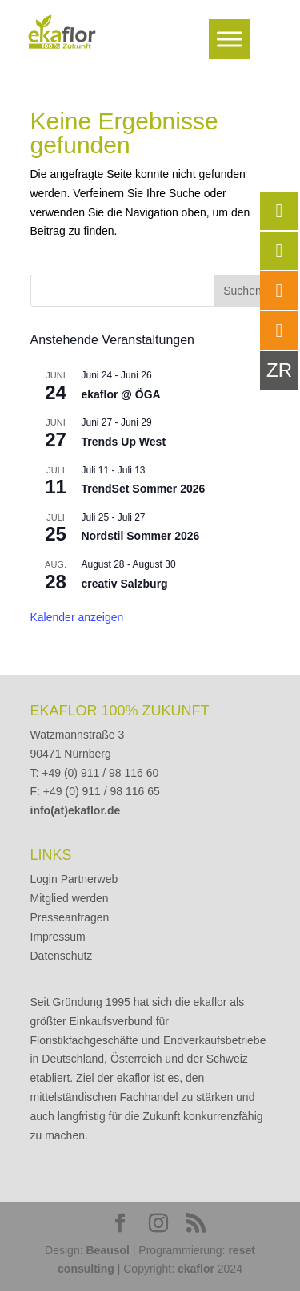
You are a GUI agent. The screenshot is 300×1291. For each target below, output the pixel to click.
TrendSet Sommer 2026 (144, 488)
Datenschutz (61, 955)
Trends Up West (124, 441)
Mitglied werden (69, 898)
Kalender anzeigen (77, 617)
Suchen (242, 290)
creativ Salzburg (125, 583)
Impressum (58, 936)
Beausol (107, 1250)
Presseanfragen (70, 917)
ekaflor (196, 1268)
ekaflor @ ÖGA (121, 394)
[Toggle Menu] (229, 38)
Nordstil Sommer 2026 (141, 535)
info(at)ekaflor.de (75, 810)
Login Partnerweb (74, 879)
